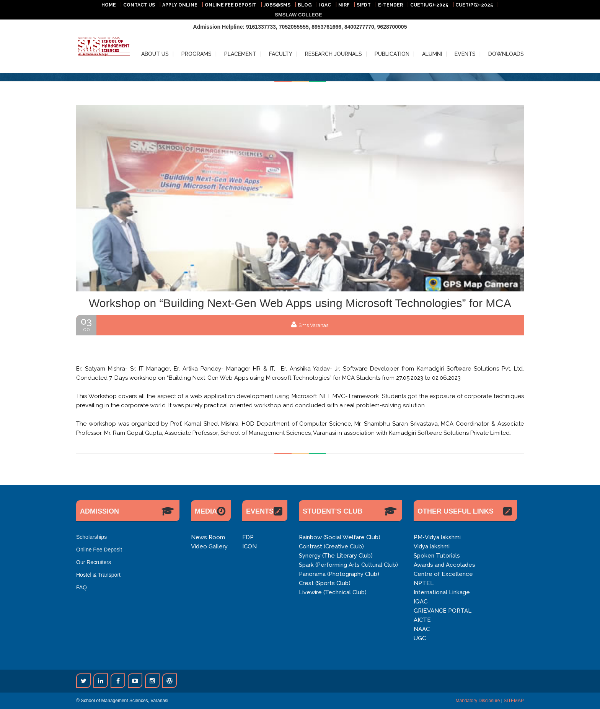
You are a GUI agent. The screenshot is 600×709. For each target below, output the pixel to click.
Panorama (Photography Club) (339, 574)
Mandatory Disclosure (477, 700)
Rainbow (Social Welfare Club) (339, 537)
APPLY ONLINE (179, 5)
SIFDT (364, 5)
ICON (249, 546)
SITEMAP (514, 700)
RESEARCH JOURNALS (333, 54)
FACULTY (280, 54)
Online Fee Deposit (99, 549)
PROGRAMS (196, 54)
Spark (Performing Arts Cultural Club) (348, 564)
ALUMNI (432, 54)
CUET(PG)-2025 (474, 5)
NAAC (422, 629)
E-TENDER (390, 5)
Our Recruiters (93, 562)
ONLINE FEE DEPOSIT (230, 5)
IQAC (325, 5)
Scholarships (91, 537)
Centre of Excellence (443, 574)
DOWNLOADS (506, 54)
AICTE (422, 619)
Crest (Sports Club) (325, 583)
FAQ (81, 587)
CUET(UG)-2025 (429, 5)
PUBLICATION (392, 54)
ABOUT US (155, 54)
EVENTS (465, 54)
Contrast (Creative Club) (331, 546)
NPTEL (424, 583)
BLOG (305, 5)
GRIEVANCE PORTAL (442, 610)
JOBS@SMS (277, 5)
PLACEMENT (240, 54)
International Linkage (442, 592)
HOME (108, 5)
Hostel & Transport (98, 575)
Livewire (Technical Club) (333, 592)
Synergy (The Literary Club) (336, 555)
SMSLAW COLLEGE (298, 15)
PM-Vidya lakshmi (437, 537)
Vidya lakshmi (432, 546)
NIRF (343, 5)
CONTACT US (139, 5)
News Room (208, 537)
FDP (248, 537)
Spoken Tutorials (437, 555)
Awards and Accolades (444, 564)
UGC (420, 638)
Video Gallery (209, 546)
